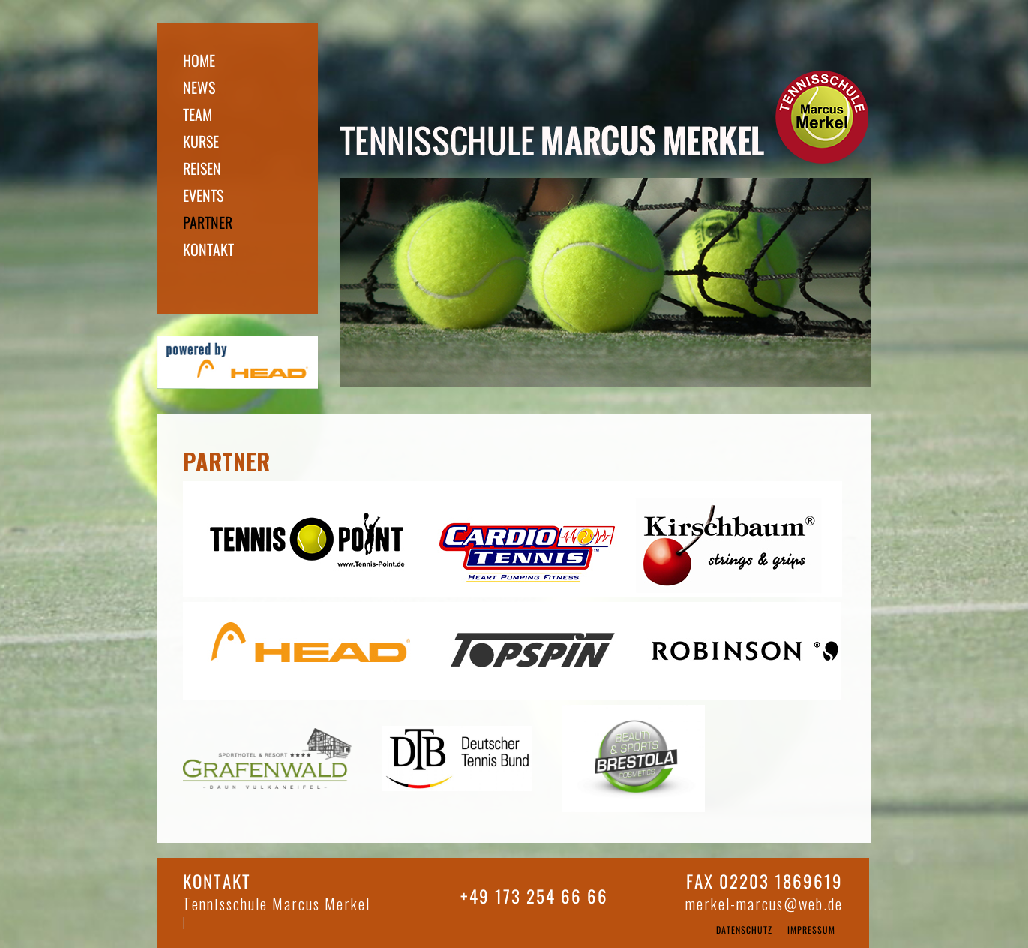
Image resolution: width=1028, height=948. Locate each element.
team (199, 114)
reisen (203, 168)
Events (204, 195)
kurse (202, 141)
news (200, 87)
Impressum (813, 929)
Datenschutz (746, 929)
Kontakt (209, 249)
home (200, 60)
